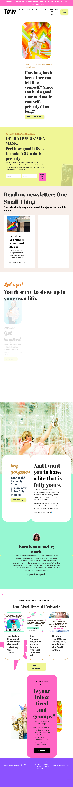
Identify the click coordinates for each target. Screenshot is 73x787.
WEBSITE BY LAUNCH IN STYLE (60, 779)
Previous (1, 569)
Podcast (35, 9)
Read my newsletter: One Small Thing (34, 201)
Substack (39, 780)
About (27, 9)
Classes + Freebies (42, 776)
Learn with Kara (51, 11)
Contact (39, 783)
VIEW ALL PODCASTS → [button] (36, 681)
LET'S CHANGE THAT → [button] (34, 117)
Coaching (43, 9)
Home (21, 9)
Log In (46, 783)
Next (72, 569)
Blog (56, 9)
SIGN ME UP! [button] (42, 177)
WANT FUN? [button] (64, 12)
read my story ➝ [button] (19, 507)
